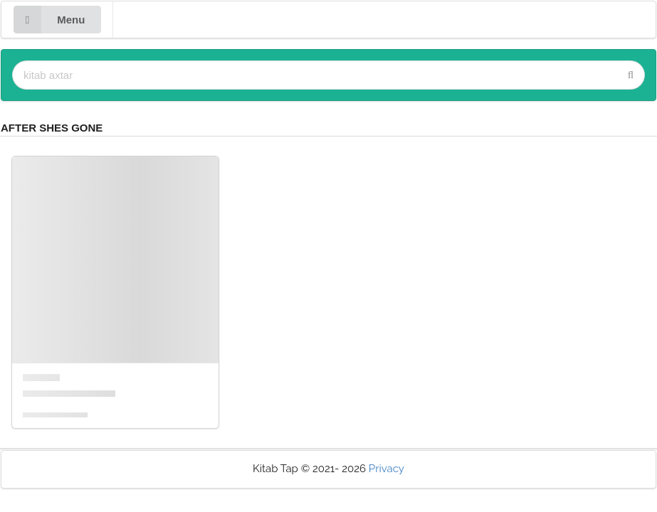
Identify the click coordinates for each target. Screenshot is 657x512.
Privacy (386, 468)
